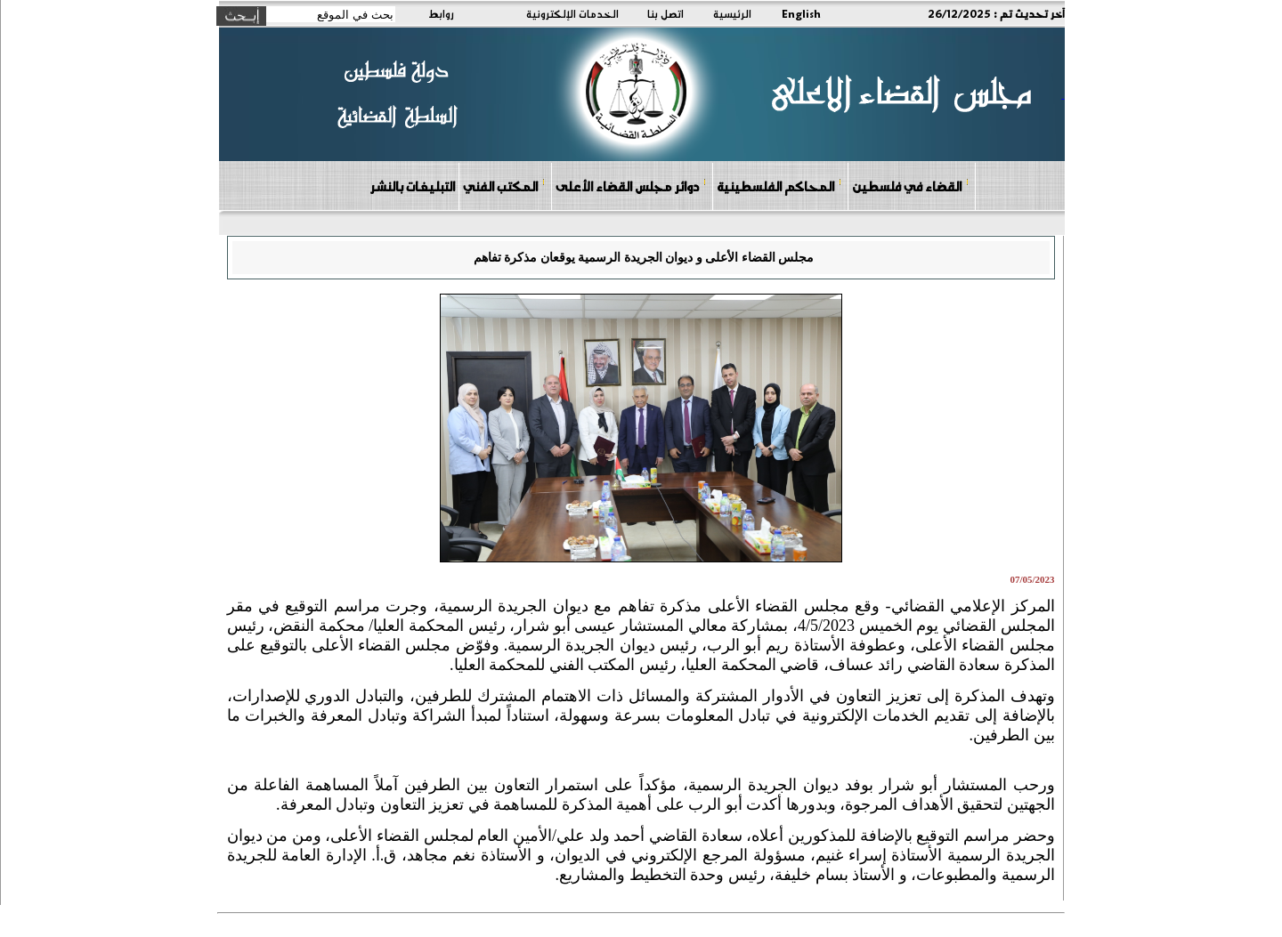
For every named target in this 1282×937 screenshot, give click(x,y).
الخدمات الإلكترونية (572, 13)
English (801, 13)
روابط (441, 13)
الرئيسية (732, 13)
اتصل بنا (665, 13)
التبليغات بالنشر (412, 186)
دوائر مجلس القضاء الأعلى (631, 185)
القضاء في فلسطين (911, 185)
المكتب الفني (504, 185)
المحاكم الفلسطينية (779, 185)
